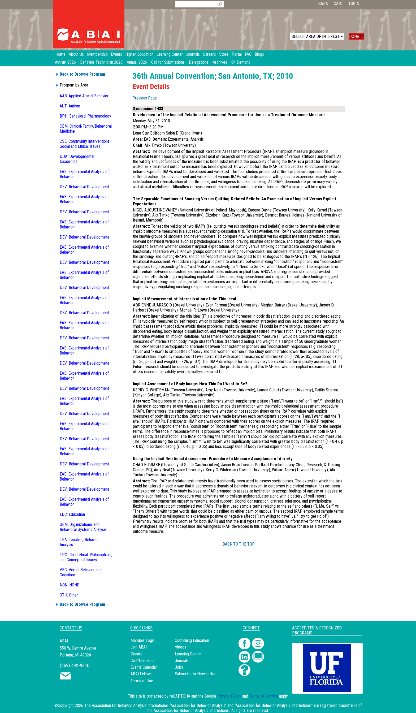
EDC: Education (72, 514)
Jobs (179, 667)
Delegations (199, 62)
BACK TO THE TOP (239, 544)
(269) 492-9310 (74, 665)
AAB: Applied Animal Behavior (84, 95)
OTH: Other (69, 595)
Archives (220, 62)
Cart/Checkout (143, 660)
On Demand (240, 62)
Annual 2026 (137, 62)
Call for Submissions (168, 62)
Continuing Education (192, 640)
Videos (180, 647)
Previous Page (144, 98)
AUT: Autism (70, 106)
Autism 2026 (65, 62)
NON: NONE (69, 584)
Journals (182, 660)
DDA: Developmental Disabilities (77, 159)
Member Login (143, 640)
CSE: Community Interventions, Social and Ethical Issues (85, 144)
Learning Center (188, 653)
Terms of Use (142, 680)
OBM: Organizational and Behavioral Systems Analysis (83, 527)
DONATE (356, 36)
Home (60, 54)
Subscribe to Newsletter (195, 673)
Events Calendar (144, 667)
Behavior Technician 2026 (101, 62)
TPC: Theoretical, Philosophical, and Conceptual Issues (86, 557)
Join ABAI (139, 647)
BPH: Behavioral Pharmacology (85, 116)
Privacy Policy (229, 696)
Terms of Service (263, 696)
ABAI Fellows (142, 673)
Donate (136, 653)
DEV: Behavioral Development (84, 186)
